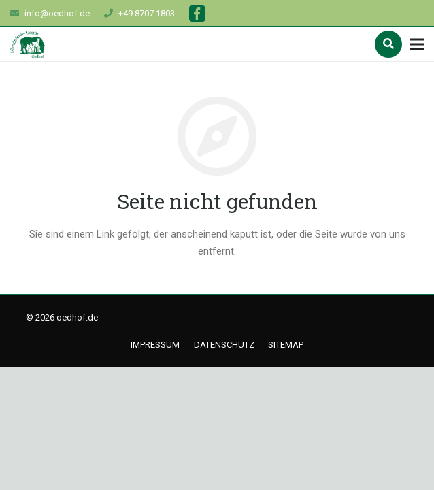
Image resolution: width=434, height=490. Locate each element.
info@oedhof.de (57, 13)
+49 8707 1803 (146, 13)
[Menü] (417, 44)
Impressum (155, 345)
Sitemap (285, 345)
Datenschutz (224, 345)
